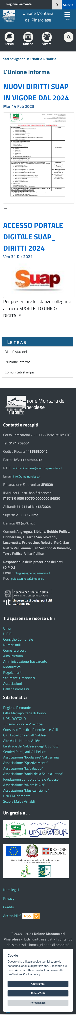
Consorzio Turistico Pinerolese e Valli (30, 729)
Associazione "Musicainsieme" (26, 790)
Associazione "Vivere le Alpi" (24, 784)
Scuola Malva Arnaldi (19, 801)
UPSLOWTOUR (14, 718)
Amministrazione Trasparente (25, 661)
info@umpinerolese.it (26, 476)
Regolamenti (12, 672)
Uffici (7, 628)
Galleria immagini (16, 689)
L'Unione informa (17, 362)
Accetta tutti (38, 983)
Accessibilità (12, 915)
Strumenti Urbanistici (19, 678)
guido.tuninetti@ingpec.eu (27, 578)
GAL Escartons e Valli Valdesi (24, 735)
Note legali (11, 889)
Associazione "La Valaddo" (23, 768)
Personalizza (38, 1002)
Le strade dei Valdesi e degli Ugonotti (31, 746)
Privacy (8, 898)
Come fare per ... (15, 650)
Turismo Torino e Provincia (23, 724)
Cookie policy (31, 974)
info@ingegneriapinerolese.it (32, 573)
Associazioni (12, 683)
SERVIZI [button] (68, 4)
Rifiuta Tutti (38, 993)
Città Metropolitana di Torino (24, 713)
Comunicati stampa (19, 372)
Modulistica (12, 667)
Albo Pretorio (13, 656)
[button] (57, 4)
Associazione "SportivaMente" (26, 762)
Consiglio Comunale (18, 639)
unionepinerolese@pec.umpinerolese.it (37, 468)
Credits (8, 907)
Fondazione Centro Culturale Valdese (31, 779)
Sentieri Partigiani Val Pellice (24, 751)
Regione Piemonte (19, 4)
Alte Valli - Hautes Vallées (22, 740)
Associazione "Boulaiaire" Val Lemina (31, 757)
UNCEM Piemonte (16, 796)
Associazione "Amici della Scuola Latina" (33, 773)
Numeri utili (12, 644)
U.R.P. (7, 633)
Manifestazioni (15, 351)
